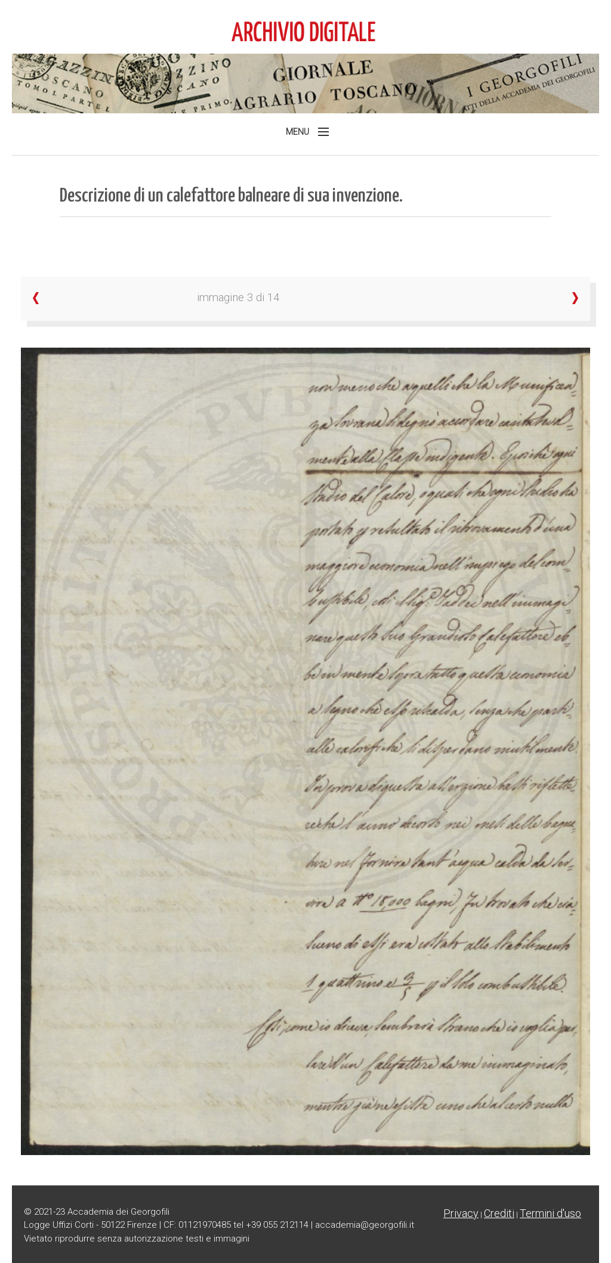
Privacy (461, 1213)
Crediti (499, 1213)
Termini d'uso (550, 1213)
